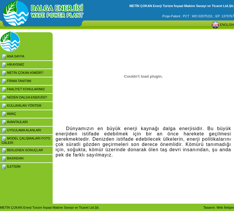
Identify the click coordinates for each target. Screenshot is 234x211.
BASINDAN (12, 158)
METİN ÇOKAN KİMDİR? (22, 72)
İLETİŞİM (10, 166)
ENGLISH (222, 24)
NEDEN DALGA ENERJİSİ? (24, 97)
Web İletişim (225, 207)
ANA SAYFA (12, 56)
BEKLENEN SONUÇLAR (22, 150)
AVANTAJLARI (14, 122)
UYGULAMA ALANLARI (21, 130)
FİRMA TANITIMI (16, 81)
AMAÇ (8, 113)
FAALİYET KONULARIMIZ (23, 89)
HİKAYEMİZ (12, 64)
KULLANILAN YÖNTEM (21, 105)
